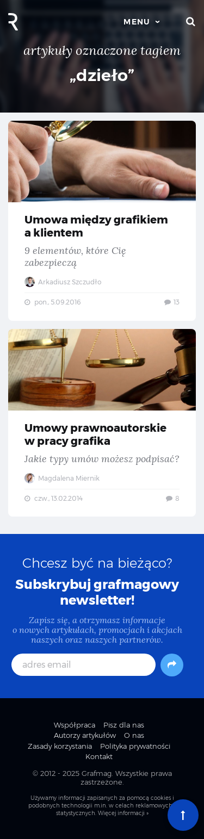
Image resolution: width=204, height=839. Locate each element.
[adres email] (83, 665)
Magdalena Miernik (62, 478)
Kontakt (99, 756)
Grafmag (97, 773)
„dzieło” (102, 75)
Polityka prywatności (135, 746)
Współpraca (74, 724)
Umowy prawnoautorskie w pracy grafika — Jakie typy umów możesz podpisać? (102, 423)
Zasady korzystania (60, 746)
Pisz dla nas (123, 724)
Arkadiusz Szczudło (62, 282)
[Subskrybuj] (171, 665)
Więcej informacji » (123, 813)
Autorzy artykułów (85, 735)
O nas (134, 735)
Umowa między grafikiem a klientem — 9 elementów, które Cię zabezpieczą (102, 221)
